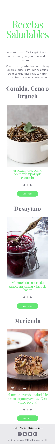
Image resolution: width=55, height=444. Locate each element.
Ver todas (27, 193)
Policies (30, 427)
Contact (38, 427)
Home (15, 427)
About (22, 427)
